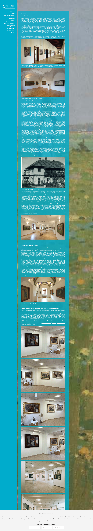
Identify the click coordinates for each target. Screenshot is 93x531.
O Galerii (12, 11)
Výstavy (12, 13)
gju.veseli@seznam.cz (46, 323)
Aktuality (12, 20)
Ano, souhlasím (35, 528)
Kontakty (12, 26)
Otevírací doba (11, 25)
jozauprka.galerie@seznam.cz (58, 323)
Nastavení (59, 528)
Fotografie (12, 18)
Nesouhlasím (46, 528)
